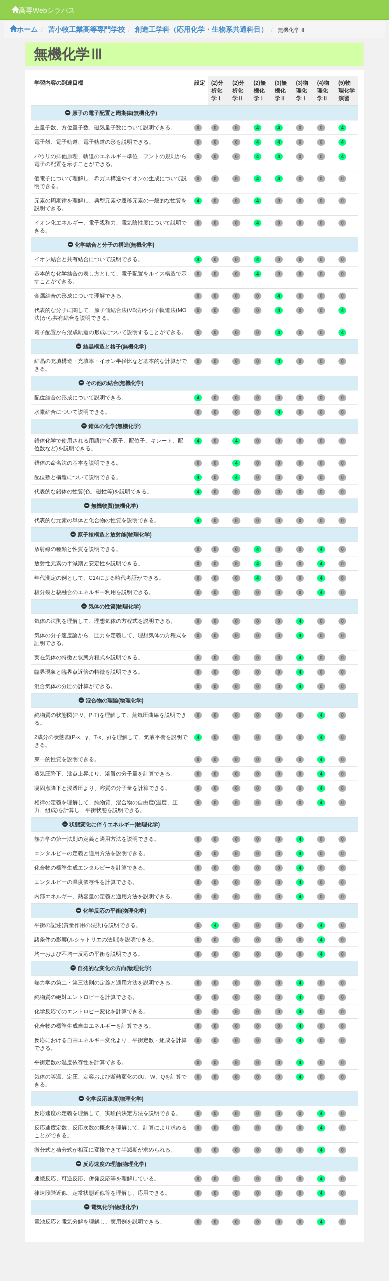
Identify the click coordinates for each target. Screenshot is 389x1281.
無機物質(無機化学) (111, 506)
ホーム (24, 29)
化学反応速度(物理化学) (111, 1099)
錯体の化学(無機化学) (111, 426)
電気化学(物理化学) (111, 1207)
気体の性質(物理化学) (111, 606)
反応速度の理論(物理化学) (111, 1164)
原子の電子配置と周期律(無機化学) (111, 113)
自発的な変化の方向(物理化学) (111, 968)
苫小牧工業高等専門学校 (86, 29)
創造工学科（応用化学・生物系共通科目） (201, 29)
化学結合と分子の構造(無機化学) (111, 245)
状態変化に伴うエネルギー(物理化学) (111, 824)
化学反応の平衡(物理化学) (111, 911)
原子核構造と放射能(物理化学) (111, 535)
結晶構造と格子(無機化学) (111, 346)
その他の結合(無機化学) (111, 383)
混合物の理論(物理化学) (111, 700)
